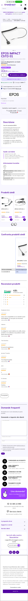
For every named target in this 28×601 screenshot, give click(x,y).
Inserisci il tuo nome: (6, 436)
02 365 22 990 (14, 504)
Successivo (15, 224)
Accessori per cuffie (16, 19)
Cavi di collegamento (7, 20)
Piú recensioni (4, 395)
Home (4, 19)
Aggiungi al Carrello (18, 75)
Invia (3, 453)
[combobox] (14, 8)
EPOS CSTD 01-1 (19, 209)
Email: (3, 440)
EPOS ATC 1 (5, 209)
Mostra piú (18, 88)
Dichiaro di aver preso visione (14, 446)
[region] (14, 578)
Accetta (15, 591)
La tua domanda (5, 420)
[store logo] (10, 5)
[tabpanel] (7, 208)
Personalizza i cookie (15, 587)
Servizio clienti (14, 511)
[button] (6, 521)
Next (27, 14)
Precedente (12, 224)
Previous (0, 14)
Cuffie (9, 19)
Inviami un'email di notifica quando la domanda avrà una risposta (14, 449)
